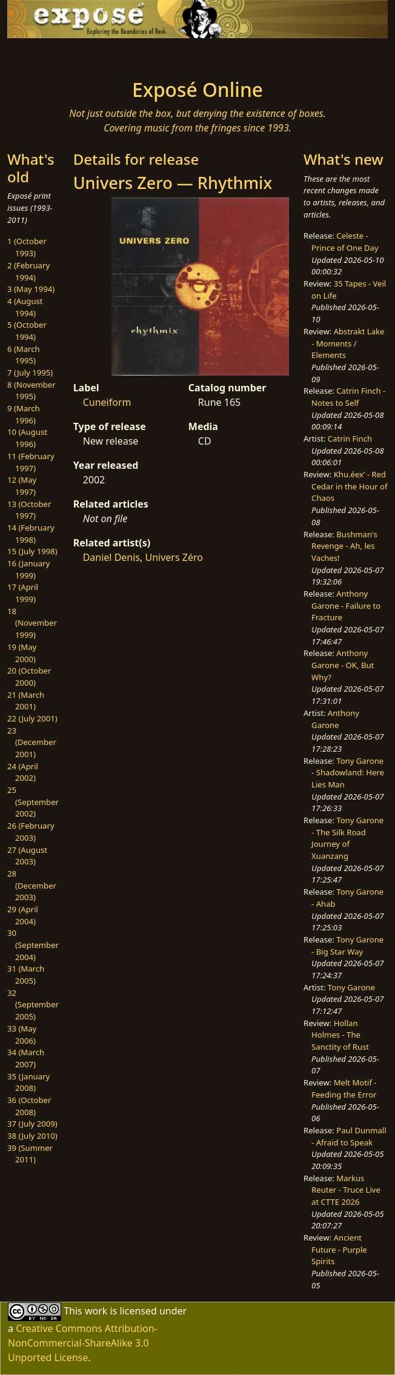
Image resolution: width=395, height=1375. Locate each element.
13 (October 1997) (29, 510)
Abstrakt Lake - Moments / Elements (347, 343)
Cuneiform (107, 402)
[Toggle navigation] (65, 55)
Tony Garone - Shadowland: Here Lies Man (347, 772)
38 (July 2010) (32, 1135)
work (96, 1310)
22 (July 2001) (32, 718)
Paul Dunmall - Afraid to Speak (349, 1136)
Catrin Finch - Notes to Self (348, 396)
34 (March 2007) (25, 1058)
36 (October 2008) (29, 1106)
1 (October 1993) (27, 247)
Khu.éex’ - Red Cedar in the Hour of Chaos (349, 486)
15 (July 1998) (32, 551)
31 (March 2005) (25, 974)
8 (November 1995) (31, 390)
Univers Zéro (173, 557)
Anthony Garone (335, 719)
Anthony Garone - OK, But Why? (342, 665)
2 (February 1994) (28, 271)
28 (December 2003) (31, 885)
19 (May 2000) (21, 652)
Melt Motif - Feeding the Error (343, 1088)
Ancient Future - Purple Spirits (339, 1249)
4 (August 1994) (25, 307)
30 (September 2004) (33, 944)
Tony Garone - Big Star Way (347, 945)
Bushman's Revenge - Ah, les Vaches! (344, 546)
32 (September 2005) (33, 1004)
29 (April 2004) (22, 915)
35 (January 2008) (28, 1082)
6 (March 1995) (23, 354)
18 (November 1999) (32, 623)
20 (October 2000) (29, 676)
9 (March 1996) (23, 414)
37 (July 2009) (32, 1123)
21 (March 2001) (25, 700)
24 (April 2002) (22, 772)
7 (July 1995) (30, 372)
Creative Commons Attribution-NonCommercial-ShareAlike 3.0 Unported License (83, 1343)
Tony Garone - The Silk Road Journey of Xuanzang (347, 838)
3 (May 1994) (31, 288)
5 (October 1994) (27, 330)
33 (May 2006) (21, 1034)
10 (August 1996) (27, 437)
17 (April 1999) (22, 593)
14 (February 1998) (31, 533)
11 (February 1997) (31, 462)
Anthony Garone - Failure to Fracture (345, 605)
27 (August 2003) (27, 855)
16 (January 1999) (28, 569)
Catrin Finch (350, 438)
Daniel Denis (111, 557)
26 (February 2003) (31, 831)
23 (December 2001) (31, 742)
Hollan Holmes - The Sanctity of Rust (340, 1035)
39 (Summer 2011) (30, 1153)
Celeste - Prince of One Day (345, 241)
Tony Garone (351, 987)
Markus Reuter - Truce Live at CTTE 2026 (345, 1190)
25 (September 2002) (33, 801)
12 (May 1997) (21, 485)
